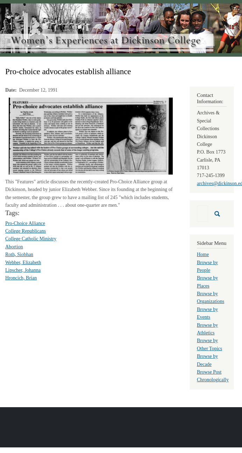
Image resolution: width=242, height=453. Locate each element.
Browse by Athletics (207, 329)
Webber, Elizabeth (23, 262)
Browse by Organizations (210, 297)
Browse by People (207, 266)
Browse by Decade (207, 360)
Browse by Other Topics (209, 344)
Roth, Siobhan (19, 254)
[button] (91, 135)
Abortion (14, 246)
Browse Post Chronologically (213, 375)
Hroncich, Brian (21, 278)
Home (203, 254)
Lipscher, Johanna (23, 270)
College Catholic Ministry (30, 238)
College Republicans (25, 231)
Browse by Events (207, 313)
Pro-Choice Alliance (25, 223)
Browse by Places (207, 281)
